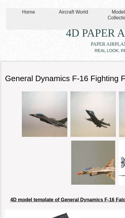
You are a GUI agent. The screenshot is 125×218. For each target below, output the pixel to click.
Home (28, 12)
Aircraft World (73, 12)
